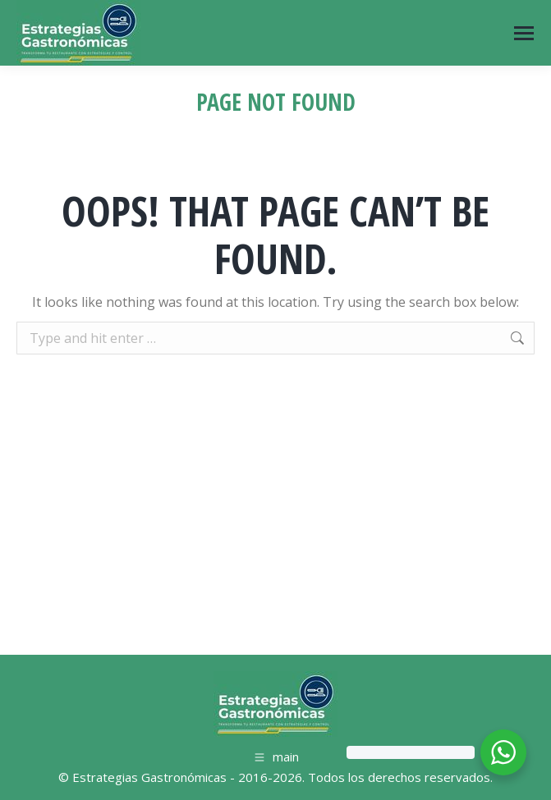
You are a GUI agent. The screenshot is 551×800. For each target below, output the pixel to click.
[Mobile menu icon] (524, 33)
